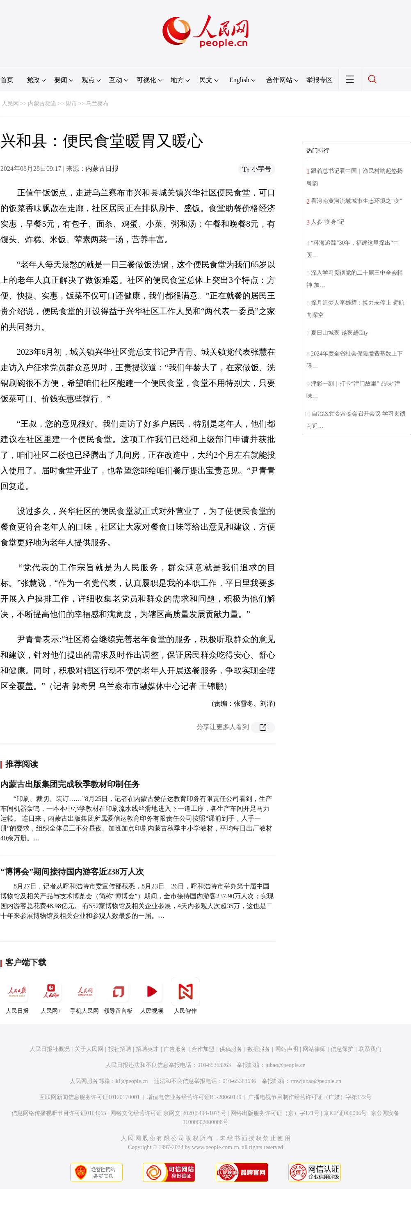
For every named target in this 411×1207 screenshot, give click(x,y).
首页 (7, 79)
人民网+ (51, 995)
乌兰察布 (97, 104)
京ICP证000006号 (345, 1113)
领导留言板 (118, 995)
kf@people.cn (132, 1081)
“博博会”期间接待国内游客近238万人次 (72, 871)
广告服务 (175, 1049)
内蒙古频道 (42, 104)
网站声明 (286, 1049)
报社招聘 (119, 1049)
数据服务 (258, 1049)
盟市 (71, 104)
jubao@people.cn (285, 1065)
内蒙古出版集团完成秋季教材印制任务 (70, 784)
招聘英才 (147, 1049)
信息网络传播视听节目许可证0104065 (58, 1113)
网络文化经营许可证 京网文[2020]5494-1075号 (168, 1113)
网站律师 (314, 1049)
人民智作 (185, 995)
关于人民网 (89, 1049)
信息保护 (342, 1049)
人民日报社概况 (50, 1049)
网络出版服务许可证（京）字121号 (275, 1113)
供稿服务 (230, 1049)
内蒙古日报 (102, 168)
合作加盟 (203, 1049)
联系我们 (369, 1049)
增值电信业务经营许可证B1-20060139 (194, 1097)
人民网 (10, 104)
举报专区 (319, 79)
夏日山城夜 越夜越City (339, 333)
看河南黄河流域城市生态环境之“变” (356, 201)
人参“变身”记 (328, 222)
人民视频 (151, 995)
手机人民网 (84, 995)
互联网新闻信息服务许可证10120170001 (89, 1097)
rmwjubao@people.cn (315, 1081)
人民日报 (17, 995)
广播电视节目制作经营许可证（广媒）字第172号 (310, 1097)
